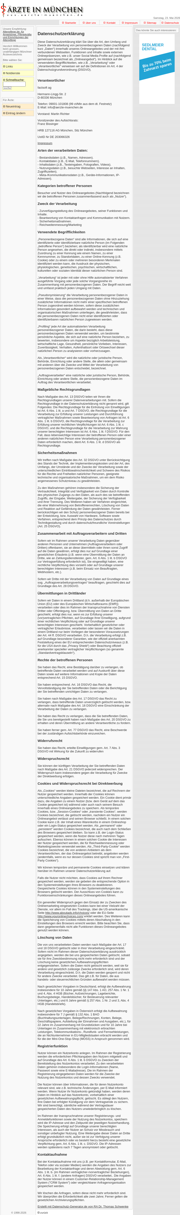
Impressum (131, 22)
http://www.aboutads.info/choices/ (67, 913)
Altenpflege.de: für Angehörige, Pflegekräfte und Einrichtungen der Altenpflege (17, 35)
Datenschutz (172, 22)
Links (9, 66)
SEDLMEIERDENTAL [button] (153, 47)
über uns (91, 22)
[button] (156, 66)
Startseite (70, 22)
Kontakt (111, 22)
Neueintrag (13, 106)
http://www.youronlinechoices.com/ (60, 916)
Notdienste (13, 73)
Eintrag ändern (15, 113)
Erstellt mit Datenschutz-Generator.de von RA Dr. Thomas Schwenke (83, 1206)
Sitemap (151, 22)
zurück (44, 1212)
